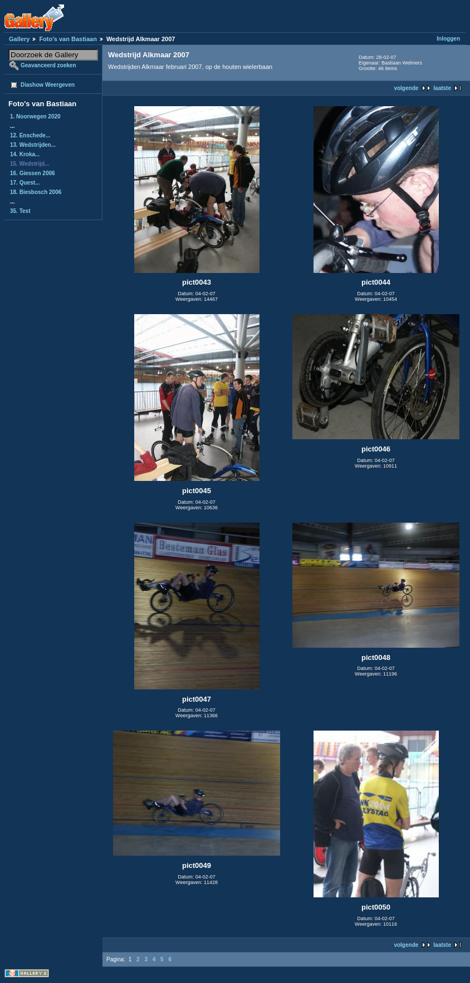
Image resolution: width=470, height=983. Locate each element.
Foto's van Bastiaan (67, 39)
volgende (406, 88)
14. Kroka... (25, 154)
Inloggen (448, 39)
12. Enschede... (30, 135)
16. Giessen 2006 (32, 173)
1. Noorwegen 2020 (35, 116)
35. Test (20, 211)
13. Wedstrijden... (33, 145)
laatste (442, 88)
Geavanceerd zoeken (48, 65)
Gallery (19, 39)
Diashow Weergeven (48, 85)
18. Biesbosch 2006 (35, 192)
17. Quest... (25, 183)
